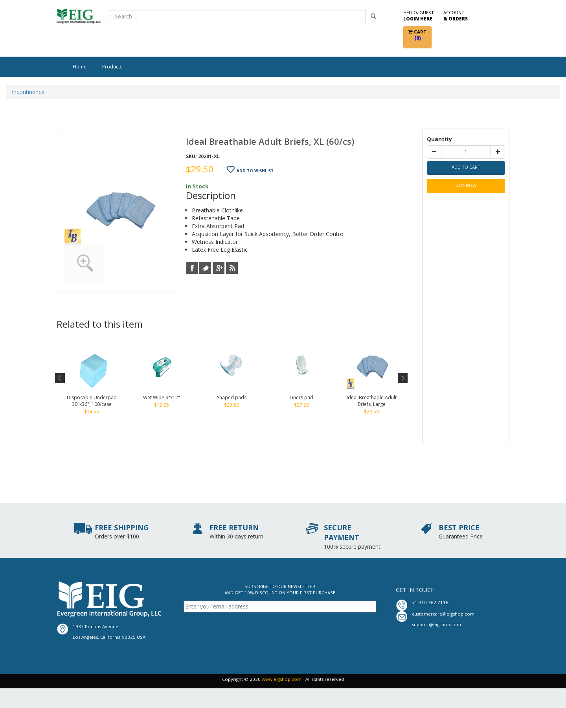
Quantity (439, 139)
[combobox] (238, 16)
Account (455, 15)
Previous (60, 378)
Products (112, 66)
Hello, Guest (418, 15)
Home (79, 66)
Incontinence (28, 92)
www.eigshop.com (281, 679)
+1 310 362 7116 (430, 602)
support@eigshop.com (436, 624)
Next (402, 378)
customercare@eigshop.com (443, 614)
